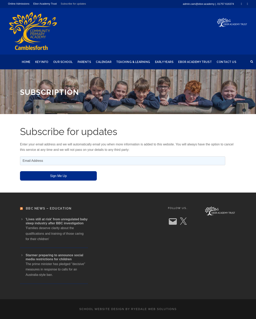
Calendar (103, 62)
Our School (63, 62)
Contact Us (226, 62)
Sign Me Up (58, 176)
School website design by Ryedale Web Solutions (128, 309)
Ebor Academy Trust (45, 3)
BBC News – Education (49, 208)
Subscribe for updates (73, 3)
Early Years (164, 62)
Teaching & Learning (133, 62)
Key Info (41, 62)
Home (26, 62)
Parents (84, 62)
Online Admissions (18, 3)
